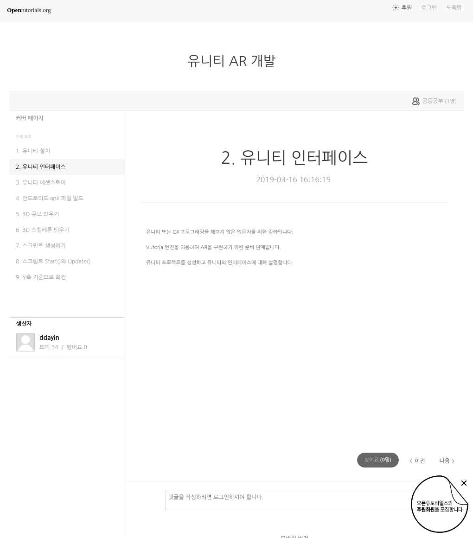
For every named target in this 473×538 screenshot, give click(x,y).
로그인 (429, 8)
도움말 (454, 8)
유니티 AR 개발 (235, 61)
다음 (444, 461)
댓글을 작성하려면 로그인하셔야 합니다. (310, 500)
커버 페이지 (30, 118)
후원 (407, 8)
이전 (420, 461)
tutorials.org (29, 9)
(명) (377, 459)
